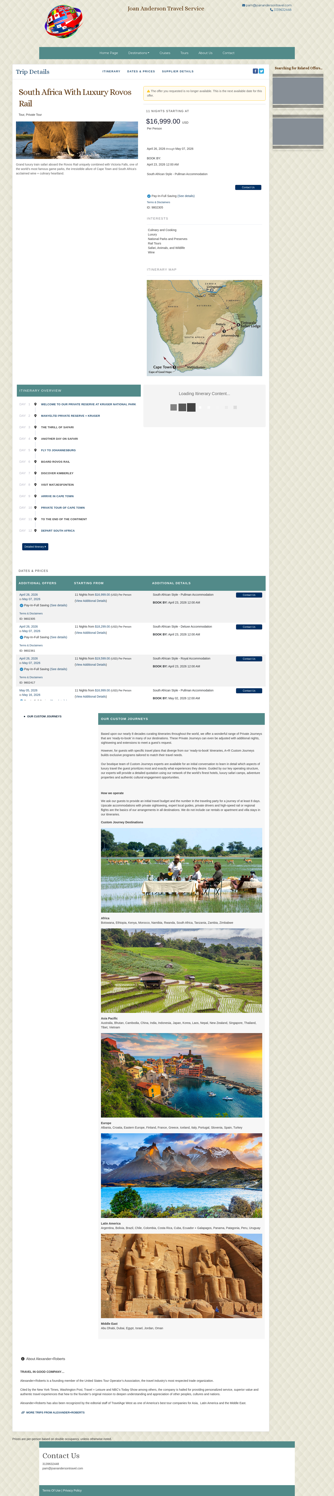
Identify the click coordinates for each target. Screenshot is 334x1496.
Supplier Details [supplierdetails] (178, 71)
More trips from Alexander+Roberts (53, 1412)
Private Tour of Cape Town (63, 507)
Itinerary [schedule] (111, 71)
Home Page (108, 53)
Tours (184, 53)
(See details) (186, 196)
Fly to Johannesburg (58, 450)
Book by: (160, 602)
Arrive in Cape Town (57, 496)
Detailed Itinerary (35, 546)
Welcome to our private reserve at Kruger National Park (88, 404)
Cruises (165, 53)
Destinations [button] (137, 53)
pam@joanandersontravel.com (269, 5)
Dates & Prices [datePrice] (141, 71)
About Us (205, 53)
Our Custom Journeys (44, 716)
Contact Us (248, 187)
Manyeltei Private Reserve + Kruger (70, 415)
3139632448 (50, 1464)
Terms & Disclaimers (158, 202)
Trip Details (32, 71)
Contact (229, 53)
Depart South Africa (58, 530)
